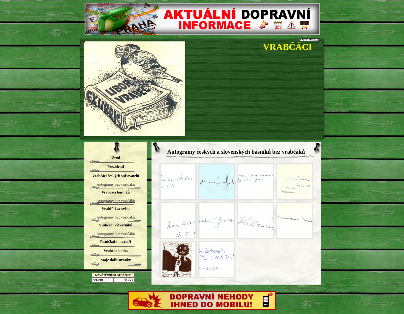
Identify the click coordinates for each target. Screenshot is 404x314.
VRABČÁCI (287, 47)
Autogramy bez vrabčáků (116, 184)
